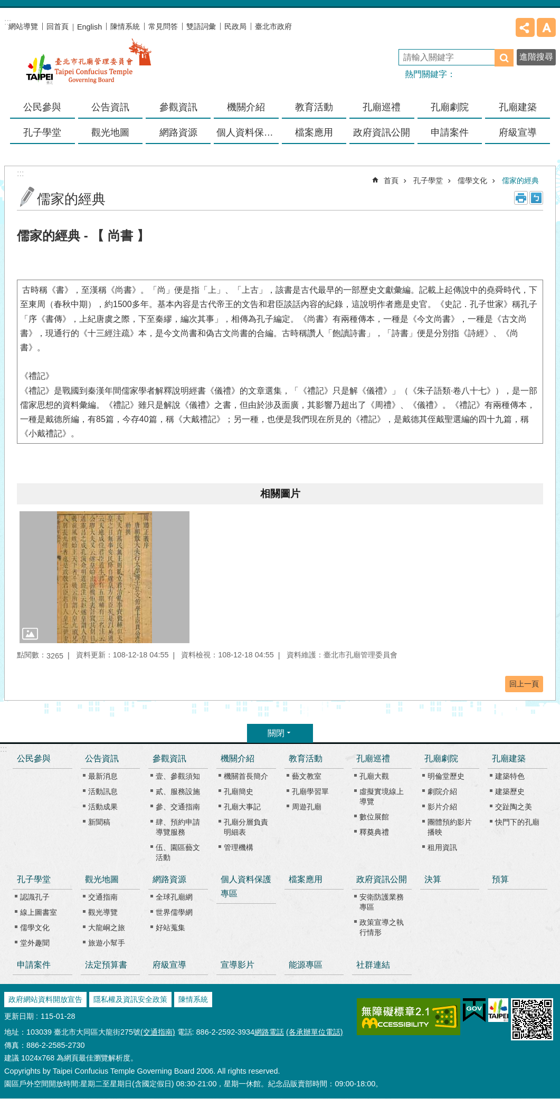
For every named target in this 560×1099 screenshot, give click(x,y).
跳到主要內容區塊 (5, 5)
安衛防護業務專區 (381, 902)
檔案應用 (314, 132)
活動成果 (103, 806)
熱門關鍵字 (426, 74)
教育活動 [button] (314, 107)
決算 (432, 879)
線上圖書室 (38, 912)
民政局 (235, 26)
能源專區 (305, 964)
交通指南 (103, 897)
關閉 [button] (276, 733)
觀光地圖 (102, 879)
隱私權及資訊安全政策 (130, 999)
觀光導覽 (103, 912)
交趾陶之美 (513, 806)
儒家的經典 (520, 180)
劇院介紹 (442, 791)
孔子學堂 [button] (42, 132)
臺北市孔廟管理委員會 (88, 68)
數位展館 (374, 817)
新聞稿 (99, 822)
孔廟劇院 (441, 758)
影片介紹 (442, 806)
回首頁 (57, 26)
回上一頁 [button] (524, 684)
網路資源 (169, 879)
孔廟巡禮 (373, 758)
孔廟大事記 (242, 806)
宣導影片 (237, 964)
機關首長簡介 (246, 776)
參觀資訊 (169, 758)
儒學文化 (472, 180)
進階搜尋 (536, 56)
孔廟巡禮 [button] (382, 107)
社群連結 (373, 964)
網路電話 (269, 1032)
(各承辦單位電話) (314, 1032)
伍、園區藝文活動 (178, 852)
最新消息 (103, 776)
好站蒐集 (170, 927)
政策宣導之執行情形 (381, 927)
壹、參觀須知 (178, 776)
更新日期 (19, 1016)
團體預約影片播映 (450, 827)
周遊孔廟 (306, 806)
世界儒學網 (174, 912)
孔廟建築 (509, 758)
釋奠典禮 (374, 832)
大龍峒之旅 (106, 927)
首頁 (391, 180)
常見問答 (163, 26)
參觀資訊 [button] (178, 107)
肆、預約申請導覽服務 (178, 827)
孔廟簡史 (238, 791)
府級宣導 (518, 132)
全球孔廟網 (174, 897)
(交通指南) (157, 1032)
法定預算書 (106, 964)
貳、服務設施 (178, 791)
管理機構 (238, 847)
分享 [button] (525, 27)
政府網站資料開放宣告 (45, 999)
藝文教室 (306, 776)
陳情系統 (125, 26)
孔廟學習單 (310, 791)
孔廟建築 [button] (518, 107)
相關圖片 (280, 493)
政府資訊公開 (381, 879)
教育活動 (305, 758)
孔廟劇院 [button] (450, 107)
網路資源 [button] (178, 132)
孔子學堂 (428, 180)
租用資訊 (442, 847)
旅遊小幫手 (106, 943)
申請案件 (450, 132)
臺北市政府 (273, 26)
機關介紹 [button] (246, 107)
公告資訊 (102, 758)
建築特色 (510, 776)
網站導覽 (23, 26)
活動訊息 (103, 791)
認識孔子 (35, 897)
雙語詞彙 (201, 26)
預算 (500, 879)
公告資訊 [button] (110, 107)
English (89, 27)
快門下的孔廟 (517, 822)
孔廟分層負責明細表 (246, 827)
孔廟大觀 (374, 776)
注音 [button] (536, 198)
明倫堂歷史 (446, 776)
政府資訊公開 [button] (381, 132)
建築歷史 (510, 791)
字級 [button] (546, 27)
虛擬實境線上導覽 (381, 796)
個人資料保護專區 (247, 132)
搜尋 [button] (504, 57)
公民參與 (42, 107)
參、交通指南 (178, 806)
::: (3, 748)
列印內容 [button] (521, 198)
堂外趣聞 (35, 943)
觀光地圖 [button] (110, 132)
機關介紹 (237, 758)
